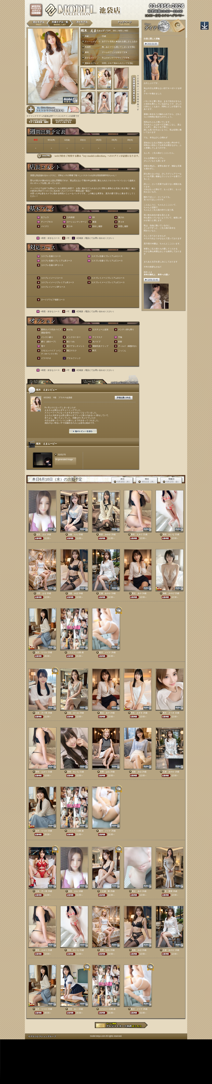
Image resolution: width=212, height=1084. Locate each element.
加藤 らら (73, 534)
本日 (122, 480)
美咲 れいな (168, 534)
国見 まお (41, 534)
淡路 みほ (73, 593)
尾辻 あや (137, 593)
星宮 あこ (73, 1009)
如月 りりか (41, 652)
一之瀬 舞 (105, 891)
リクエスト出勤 (74, 652)
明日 (146, 480)
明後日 (171, 480)
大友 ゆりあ (73, 713)
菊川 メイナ (105, 652)
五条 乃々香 (41, 713)
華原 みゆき (105, 534)
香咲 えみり (137, 534)
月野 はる (41, 593)
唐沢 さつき (168, 713)
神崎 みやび (168, 593)
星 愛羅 (168, 891)
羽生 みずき (137, 713)
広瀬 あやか (105, 593)
